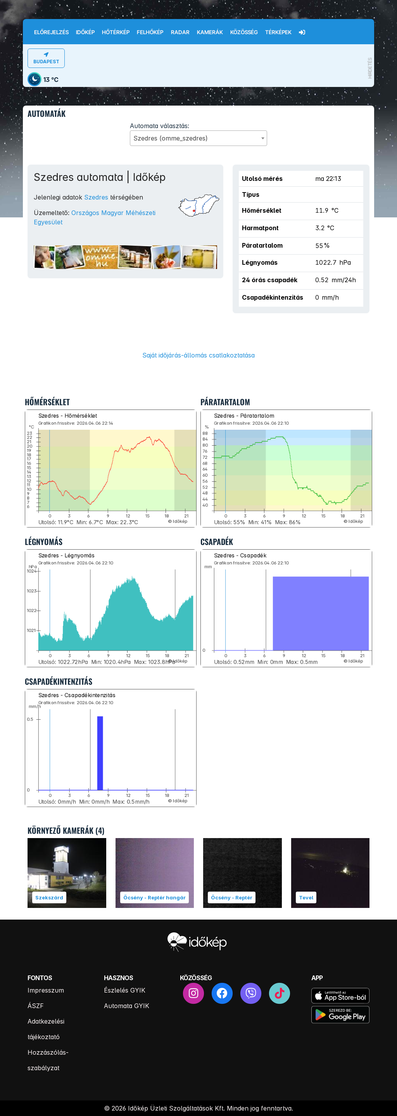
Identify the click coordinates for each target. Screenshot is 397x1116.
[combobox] (198, 138)
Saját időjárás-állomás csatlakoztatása (198, 355)
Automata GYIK (126, 1006)
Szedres (96, 197)
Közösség (244, 32)
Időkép (85, 32)
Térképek (278, 32)
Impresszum (46, 990)
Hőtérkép (115, 32)
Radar (180, 32)
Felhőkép (150, 32)
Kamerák (210, 32)
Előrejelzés (51, 32)
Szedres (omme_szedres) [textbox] (170, 138)
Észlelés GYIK (124, 990)
